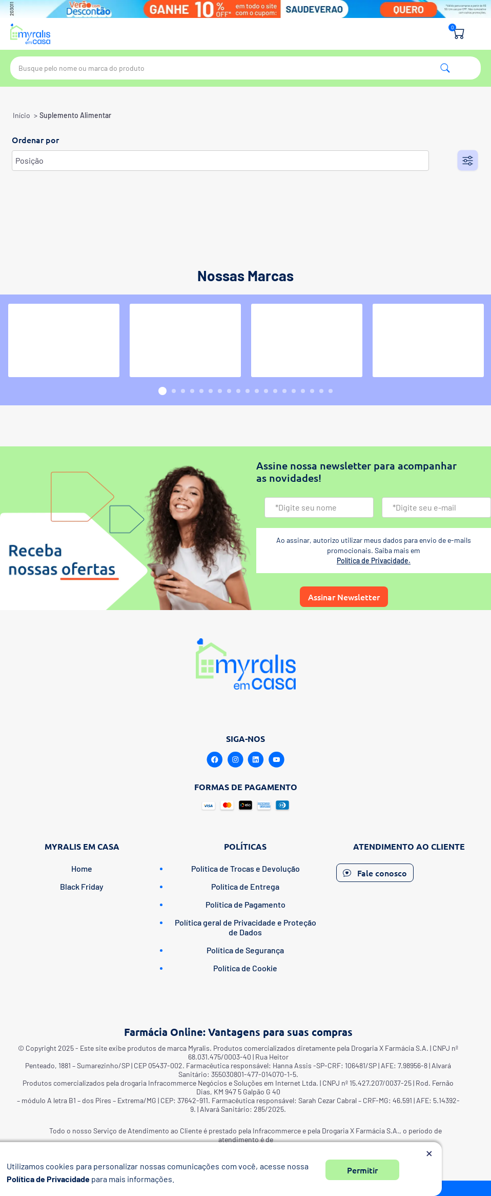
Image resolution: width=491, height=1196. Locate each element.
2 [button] (174, 391)
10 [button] (248, 391)
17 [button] (312, 391)
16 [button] (303, 391)
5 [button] (201, 391)
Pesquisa (445, 68)
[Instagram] (235, 760)
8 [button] (229, 391)
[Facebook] (215, 760)
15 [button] (294, 391)
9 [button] (238, 391)
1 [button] (162, 391)
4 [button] (192, 391)
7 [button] (220, 391)
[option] (64, 340)
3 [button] (183, 391)
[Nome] (319, 507)
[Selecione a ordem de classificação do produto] (220, 160)
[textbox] (245, 68)
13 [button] (275, 391)
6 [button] (211, 391)
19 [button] (331, 391)
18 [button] (321, 391)
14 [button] (284, 391)
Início (21, 115)
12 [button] (266, 391)
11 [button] (257, 391)
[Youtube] (276, 760)
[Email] (436, 507)
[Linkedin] (256, 760)
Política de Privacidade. (374, 560)
